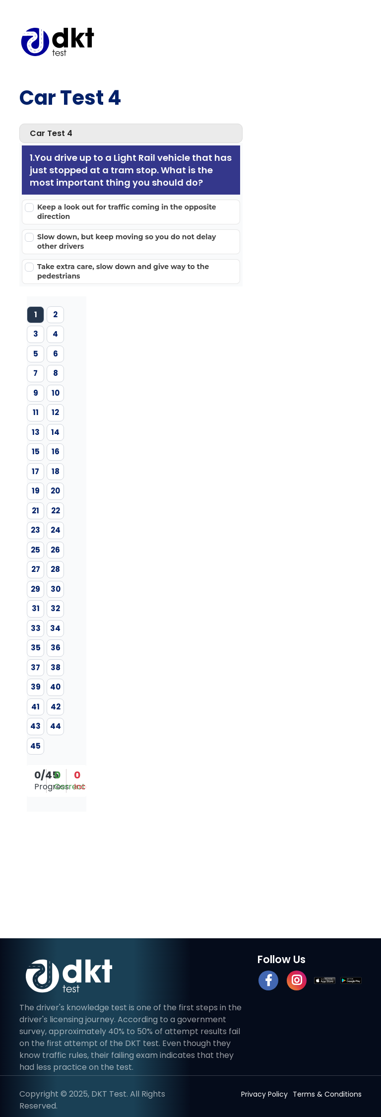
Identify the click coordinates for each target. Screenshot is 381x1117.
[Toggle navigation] (347, 42)
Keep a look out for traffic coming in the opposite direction (126, 212)
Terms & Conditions (327, 1094)
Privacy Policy (264, 1094)
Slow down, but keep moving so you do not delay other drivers (126, 241)
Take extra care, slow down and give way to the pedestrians (123, 271)
